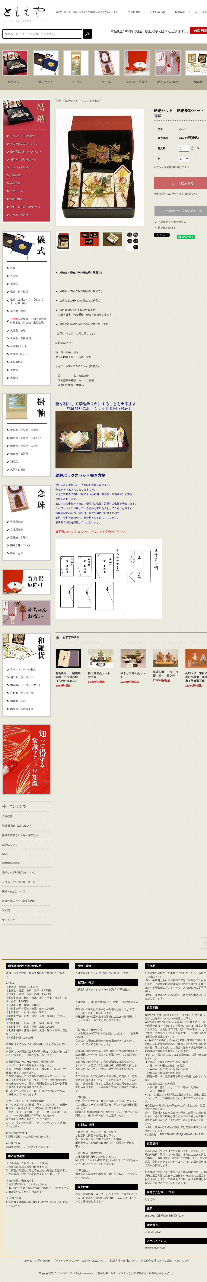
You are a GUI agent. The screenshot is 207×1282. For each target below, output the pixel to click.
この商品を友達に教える (172, 221)
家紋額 (14, 377)
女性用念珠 (16, 529)
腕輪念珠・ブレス (20, 545)
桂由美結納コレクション (24, 143)
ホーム (28, 1260)
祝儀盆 (14, 283)
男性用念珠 (16, 521)
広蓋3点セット (18, 346)
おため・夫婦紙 (19, 214)
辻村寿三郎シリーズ (21, 693)
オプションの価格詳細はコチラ (172, 167)
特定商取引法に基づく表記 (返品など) (175, 193)
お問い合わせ (157, 12)
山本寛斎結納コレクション (25, 151)
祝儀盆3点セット (20, 354)
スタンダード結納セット (24, 135)
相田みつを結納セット (23, 159)
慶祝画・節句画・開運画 (24, 430)
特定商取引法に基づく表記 (156, 1260)
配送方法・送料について (124, 1260)
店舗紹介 (180, 12)
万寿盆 (14, 275)
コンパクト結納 (91, 100)
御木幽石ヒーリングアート (25, 685)
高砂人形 (15, 183)
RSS (177, 1260)
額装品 (14, 461)
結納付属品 (16, 198)
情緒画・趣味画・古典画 (24, 445)
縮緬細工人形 (18, 701)
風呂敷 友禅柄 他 (20, 338)
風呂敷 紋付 (18, 311)
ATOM (185, 1260)
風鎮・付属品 (18, 469)
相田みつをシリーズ (21, 677)
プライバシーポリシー (122, 1111)
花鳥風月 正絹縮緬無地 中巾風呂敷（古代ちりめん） (67, 677)
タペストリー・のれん (23, 669)
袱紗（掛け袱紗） (20, 291)
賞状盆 (14, 369)
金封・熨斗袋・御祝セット (25, 206)
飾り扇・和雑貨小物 (21, 708)
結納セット (71, 100)
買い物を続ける (167, 227)
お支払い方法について (94, 1260)
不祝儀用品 (16, 362)
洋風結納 (15, 175)
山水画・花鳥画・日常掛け (25, 437)
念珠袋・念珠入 (19, 537)
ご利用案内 (134, 12)
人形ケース (16, 191)
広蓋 (12, 268)
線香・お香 (16, 553)
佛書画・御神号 (19, 453)
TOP (58, 100)
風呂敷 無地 (18, 330)
